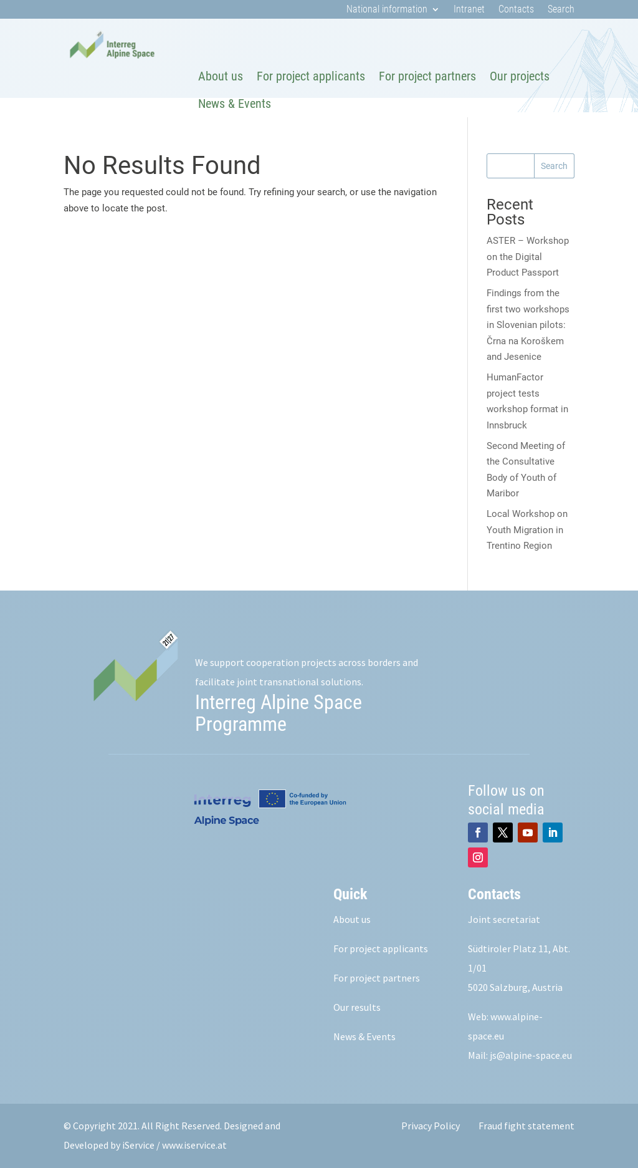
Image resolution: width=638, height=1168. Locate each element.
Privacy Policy (430, 1125)
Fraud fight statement (526, 1125)
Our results (357, 1007)
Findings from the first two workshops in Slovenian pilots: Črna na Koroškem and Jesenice (528, 324)
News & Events (234, 103)
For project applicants (311, 76)
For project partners (427, 76)
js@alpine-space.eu (531, 1055)
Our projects (520, 76)
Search (561, 10)
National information (386, 10)
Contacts (516, 10)
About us (220, 76)
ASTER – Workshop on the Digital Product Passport (528, 256)
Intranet (469, 10)
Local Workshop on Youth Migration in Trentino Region (527, 529)
